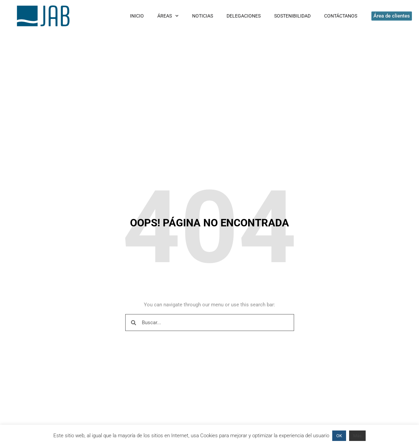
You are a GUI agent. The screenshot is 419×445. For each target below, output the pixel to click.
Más (357, 435)
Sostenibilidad (292, 16)
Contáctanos (340, 16)
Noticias (202, 16)
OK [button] (339, 435)
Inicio (137, 16)
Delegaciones (244, 16)
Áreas (168, 16)
